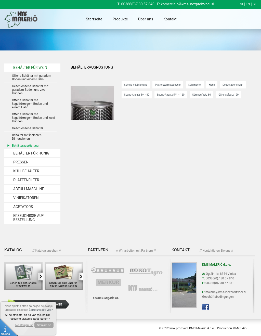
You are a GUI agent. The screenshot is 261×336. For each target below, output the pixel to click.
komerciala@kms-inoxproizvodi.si (187, 4)
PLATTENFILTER (26, 180)
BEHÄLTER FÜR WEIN (30, 68)
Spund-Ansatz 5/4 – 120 (171, 94)
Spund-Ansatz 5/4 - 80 (136, 94)
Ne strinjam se (24, 325)
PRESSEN (21, 162)
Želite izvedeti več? (41, 309)
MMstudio (239, 328)
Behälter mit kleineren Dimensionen (27, 136)
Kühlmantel (194, 84)
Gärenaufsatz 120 (228, 94)
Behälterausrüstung (25, 145)
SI (241, 4)
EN (248, 4)
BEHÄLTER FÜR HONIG (31, 153)
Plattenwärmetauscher (168, 84)
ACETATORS (23, 207)
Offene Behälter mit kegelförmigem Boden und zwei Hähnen (33, 117)
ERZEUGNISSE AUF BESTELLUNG (28, 218)
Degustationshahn (233, 84)
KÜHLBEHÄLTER (26, 171)
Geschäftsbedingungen (218, 297)
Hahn (212, 84)
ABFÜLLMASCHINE (28, 189)
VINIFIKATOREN (25, 198)
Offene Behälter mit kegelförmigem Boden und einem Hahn (30, 103)
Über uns (145, 19)
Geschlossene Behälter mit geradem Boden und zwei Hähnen (30, 89)
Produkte (120, 19)
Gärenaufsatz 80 (201, 94)
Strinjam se (44, 325)
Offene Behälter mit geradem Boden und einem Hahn (31, 77)
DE (255, 4)
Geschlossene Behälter (27, 128)
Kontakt (170, 19)
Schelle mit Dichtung (135, 84)
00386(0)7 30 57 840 (137, 4)
